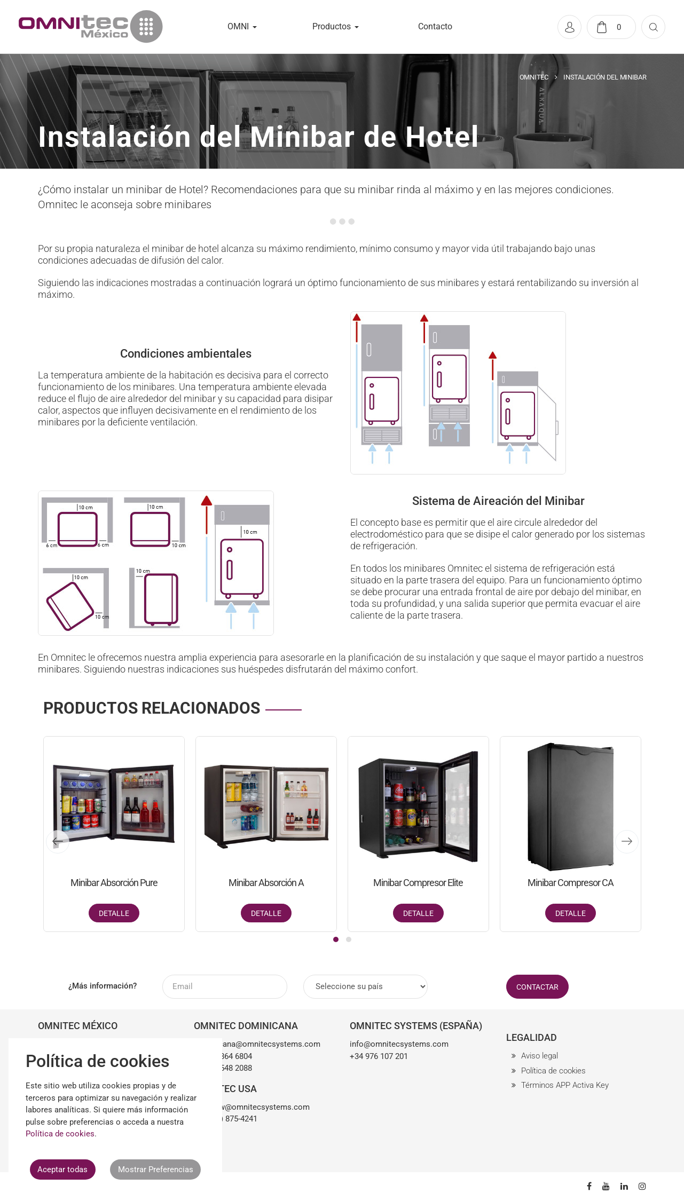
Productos (331, 26)
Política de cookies (553, 1071)
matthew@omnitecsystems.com (252, 1107)
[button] (335, 939)
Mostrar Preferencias (155, 1169)
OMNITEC (534, 77)
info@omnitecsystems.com (399, 1044)
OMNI (238, 26)
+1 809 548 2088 (223, 1068)
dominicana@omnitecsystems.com (257, 1044)
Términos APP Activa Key (565, 1085)
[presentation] (57, 842)
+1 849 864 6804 (223, 1056)
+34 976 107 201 (379, 1056)
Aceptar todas (62, 1169)
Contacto (435, 26)
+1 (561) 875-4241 (225, 1119)
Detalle (114, 913)
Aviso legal (539, 1056)
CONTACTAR (537, 987)
